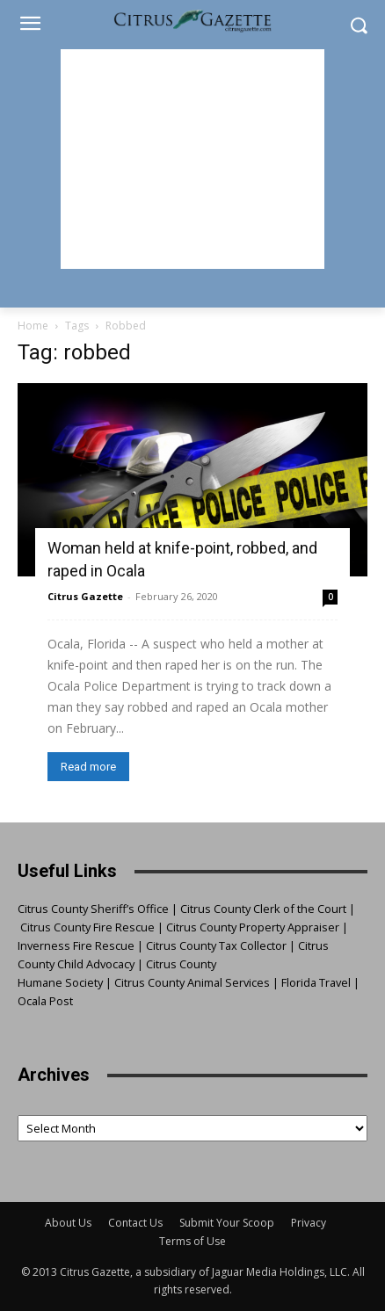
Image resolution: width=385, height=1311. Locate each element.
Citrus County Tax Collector (216, 945)
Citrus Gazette (85, 596)
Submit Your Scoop (226, 1222)
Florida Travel (316, 982)
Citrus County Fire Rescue (87, 927)
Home (33, 325)
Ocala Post (45, 1001)
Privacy (308, 1222)
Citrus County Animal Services (192, 982)
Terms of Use (192, 1241)
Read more (88, 766)
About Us (68, 1222)
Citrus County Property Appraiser (252, 927)
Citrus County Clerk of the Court (263, 908)
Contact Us (135, 1222)
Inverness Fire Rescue (76, 945)
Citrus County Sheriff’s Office (93, 908)
